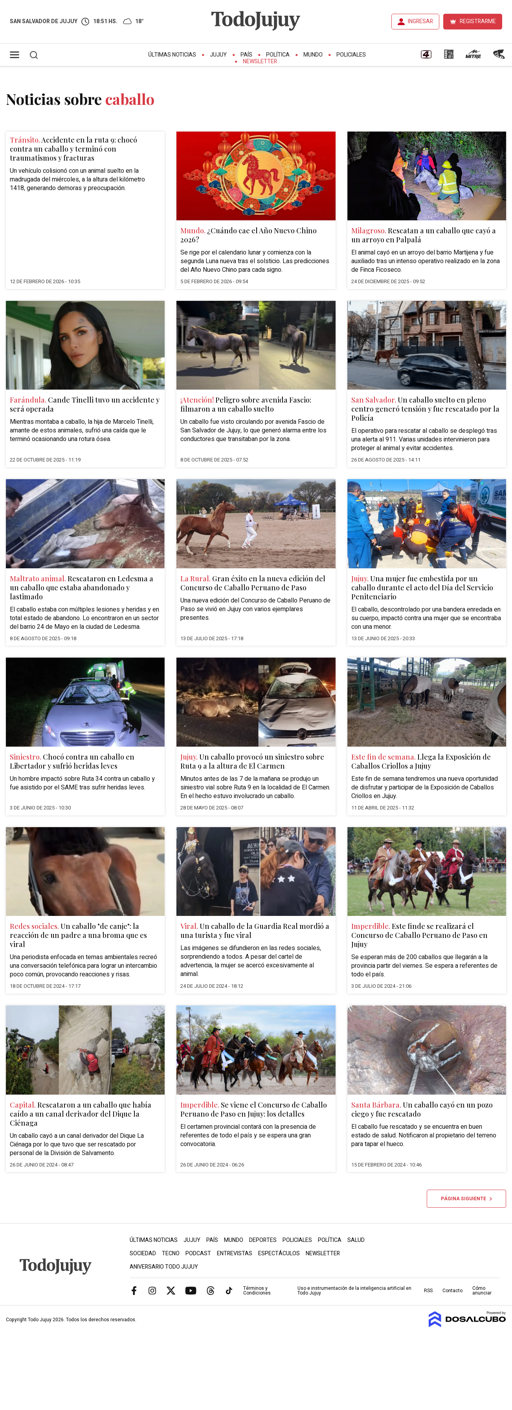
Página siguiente (466, 1198)
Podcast (198, 1253)
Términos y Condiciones (257, 1290)
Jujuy (218, 55)
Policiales (351, 55)
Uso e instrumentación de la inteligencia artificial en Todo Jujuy (354, 1290)
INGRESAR (420, 21)
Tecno (171, 1253)
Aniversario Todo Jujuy (164, 1267)
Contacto (452, 1290)
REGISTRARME (478, 21)
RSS (428, 1290)
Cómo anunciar (482, 1290)
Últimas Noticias (172, 55)
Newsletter (260, 61)
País (246, 55)
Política (278, 55)
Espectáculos (279, 1253)
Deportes (263, 1240)
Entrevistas (234, 1253)
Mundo (313, 55)
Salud (356, 1240)
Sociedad (143, 1253)
